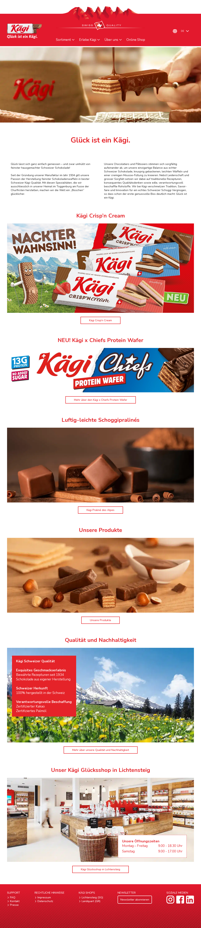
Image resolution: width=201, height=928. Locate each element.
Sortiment (63, 40)
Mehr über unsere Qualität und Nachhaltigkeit (100, 750)
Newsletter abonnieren (134, 899)
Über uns (111, 40)
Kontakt (14, 901)
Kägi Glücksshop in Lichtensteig (100, 869)
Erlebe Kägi (87, 40)
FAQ (12, 897)
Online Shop (135, 40)
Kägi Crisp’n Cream (100, 320)
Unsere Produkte (100, 620)
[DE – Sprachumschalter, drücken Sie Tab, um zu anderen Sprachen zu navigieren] (186, 31)
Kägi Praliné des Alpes (100, 510)
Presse (14, 905)
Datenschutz (45, 901)
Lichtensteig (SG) (92, 897)
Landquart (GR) (91, 901)
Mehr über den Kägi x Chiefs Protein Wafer (100, 400)
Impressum (44, 897)
